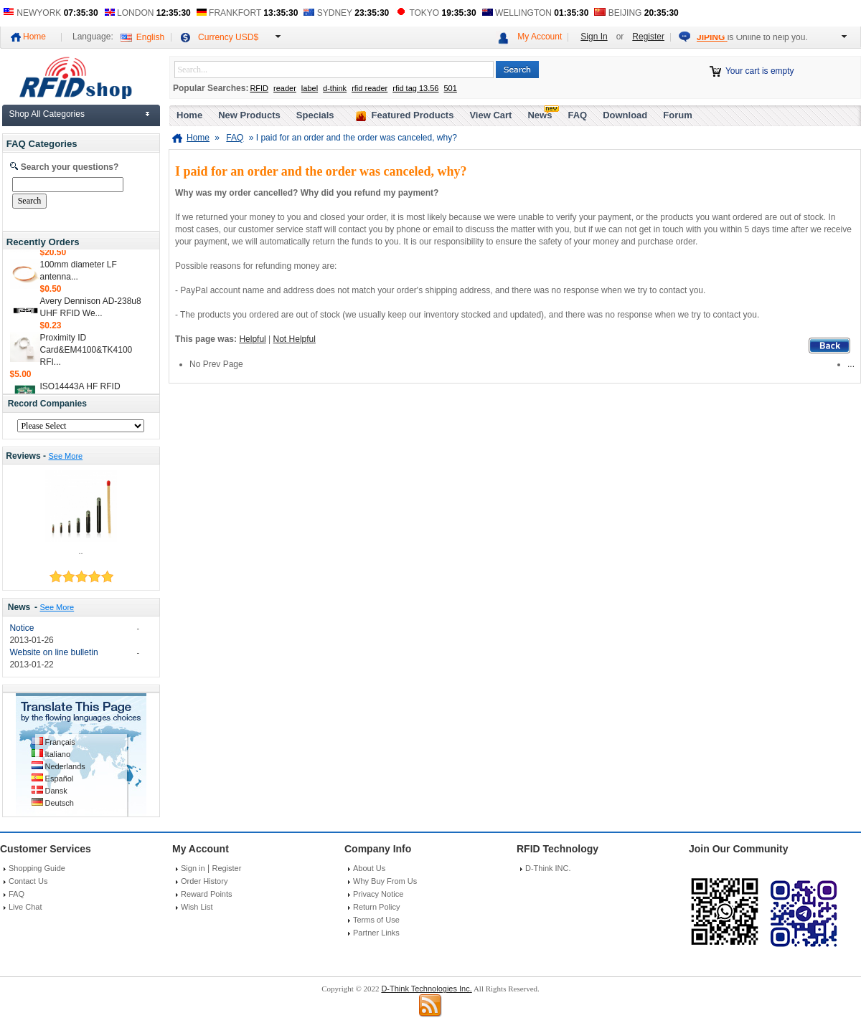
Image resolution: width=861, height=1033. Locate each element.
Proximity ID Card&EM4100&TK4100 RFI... (86, 352)
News (19, 607)
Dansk (56, 790)
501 (449, 88)
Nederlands (65, 766)
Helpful (252, 339)
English (150, 37)
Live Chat (25, 907)
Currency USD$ (228, 37)
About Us (369, 868)
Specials (315, 115)
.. (80, 551)
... (851, 364)
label (309, 88)
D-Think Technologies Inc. (426, 988)
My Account (539, 37)
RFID (259, 88)
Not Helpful (294, 339)
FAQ (577, 115)
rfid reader (369, 88)
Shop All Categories (47, 114)
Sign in (193, 868)
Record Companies (47, 404)
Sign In (593, 37)
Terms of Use (376, 919)
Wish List (197, 907)
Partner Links (376, 932)
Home (34, 37)
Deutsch (59, 803)
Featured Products (413, 115)
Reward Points (206, 894)
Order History (204, 881)
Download (625, 115)
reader (284, 88)
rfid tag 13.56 (415, 88)
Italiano (57, 754)
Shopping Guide (37, 868)
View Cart (490, 115)
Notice (21, 628)
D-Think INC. (548, 868)
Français (60, 742)
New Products (249, 115)
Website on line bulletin (53, 652)
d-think (335, 88)
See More (65, 456)
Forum (677, 115)
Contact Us (28, 881)
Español (59, 778)
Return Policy (376, 907)
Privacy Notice (378, 894)
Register (648, 37)
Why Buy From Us (385, 881)
